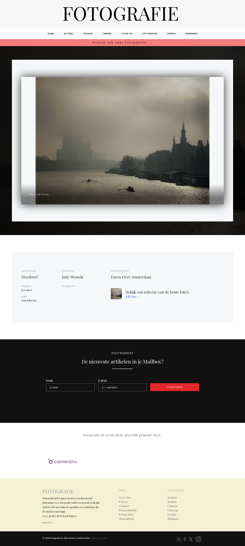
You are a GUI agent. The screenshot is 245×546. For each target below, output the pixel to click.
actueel (69, 33)
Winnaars (173, 518)
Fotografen (126, 514)
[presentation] (72, 401)
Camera (172, 506)
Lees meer (26, 290)
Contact (124, 506)
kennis (171, 33)
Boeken (172, 501)
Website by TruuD (98, 538)
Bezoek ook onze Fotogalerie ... (122, 42)
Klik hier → (133, 296)
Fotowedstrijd (127, 510)
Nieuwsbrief (126, 518)
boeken (88, 33)
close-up (126, 33)
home (50, 33)
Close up (172, 510)
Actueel (172, 497)
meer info (48, 522)
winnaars (191, 33)
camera (106, 33)
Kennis (171, 514)
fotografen (149, 33)
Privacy (123, 501)
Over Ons (125, 497)
